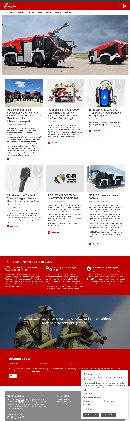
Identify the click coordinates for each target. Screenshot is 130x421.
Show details (87, 409)
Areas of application (65, 401)
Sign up (12, 376)
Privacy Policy (88, 393)
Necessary (90, 401)
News (40, 12)
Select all (108, 415)
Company (10, 12)
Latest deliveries (16, 159)
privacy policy (36, 371)
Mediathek (68, 12)
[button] (9, 45)
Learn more (96, 131)
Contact (58, 12)
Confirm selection (91, 415)
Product (31, 12)
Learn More (55, 142)
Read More (55, 232)
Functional (89, 405)
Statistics (110, 401)
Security (21, 12)
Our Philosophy (63, 404)
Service (48, 12)
